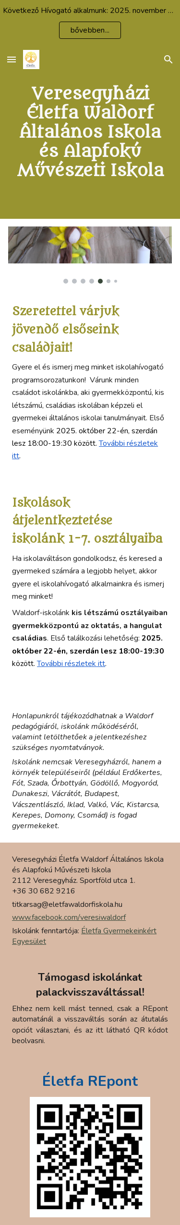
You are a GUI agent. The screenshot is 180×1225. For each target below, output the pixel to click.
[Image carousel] (90, 255)
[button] (11, 59)
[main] (90, 132)
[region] (90, 23)
